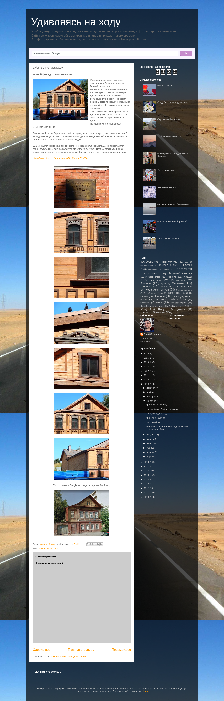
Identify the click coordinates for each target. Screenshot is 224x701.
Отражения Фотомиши (168, 119)
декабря (151, 387)
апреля (151, 452)
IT (174, 312)
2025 (147, 358)
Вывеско (186, 265)
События (144, 303)
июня (150, 443)
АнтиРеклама (169, 261)
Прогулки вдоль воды (157, 413)
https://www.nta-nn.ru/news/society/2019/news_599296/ (60, 158)
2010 (147, 497)
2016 (147, 470)
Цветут (162, 309)
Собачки (181, 299)
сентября (152, 401)
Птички (175, 296)
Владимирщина (146, 265)
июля (150, 439)
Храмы (173, 305)
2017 (147, 466)
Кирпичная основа (155, 417)
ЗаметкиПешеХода (48, 548)
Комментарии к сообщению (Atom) (68, 656)
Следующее (41, 649)
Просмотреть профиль (147, 340)
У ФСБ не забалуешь (168, 238)
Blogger (146, 691)
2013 (147, 483)
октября (151, 396)
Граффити (183, 269)
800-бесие (146, 261)
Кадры (188, 276)
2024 (147, 362)
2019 (147, 384)
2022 (147, 371)
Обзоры (179, 290)
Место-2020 (167, 286)
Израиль (172, 277)
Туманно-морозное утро (169, 136)
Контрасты (155, 280)
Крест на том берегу (156, 404)
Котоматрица (178, 280)
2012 (147, 488)
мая (149, 447)
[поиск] (104, 53)
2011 (147, 492)
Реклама (160, 299)
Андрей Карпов (152, 334)
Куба (163, 283)
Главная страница (81, 649)
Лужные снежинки (166, 187)
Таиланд (173, 303)
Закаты (155, 273)
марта (150, 456)
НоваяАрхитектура (157, 289)
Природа (159, 296)
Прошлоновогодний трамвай (172, 221)
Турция (183, 302)
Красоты (145, 283)
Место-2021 (186, 286)
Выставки (152, 269)
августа (151, 434)
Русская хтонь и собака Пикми (173, 204)
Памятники (173, 292)
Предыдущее (121, 649)
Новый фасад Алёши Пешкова (162, 409)
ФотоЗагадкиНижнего (151, 306)
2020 (147, 379)
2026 (147, 353)
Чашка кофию (153, 422)
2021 (147, 375)
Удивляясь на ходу (76, 22)
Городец (166, 269)
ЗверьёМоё (154, 277)
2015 (147, 475)
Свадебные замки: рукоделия (172, 102)
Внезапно (165, 265)
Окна (190, 290)
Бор (186, 262)
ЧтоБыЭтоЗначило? (152, 312)
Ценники (180, 309)
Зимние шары (164, 85)
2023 (147, 366)
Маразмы (178, 283)
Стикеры (157, 302)
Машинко (146, 286)
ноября (151, 392)
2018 (147, 462)
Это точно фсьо (165, 170)
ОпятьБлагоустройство (153, 293)
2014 (147, 479)
